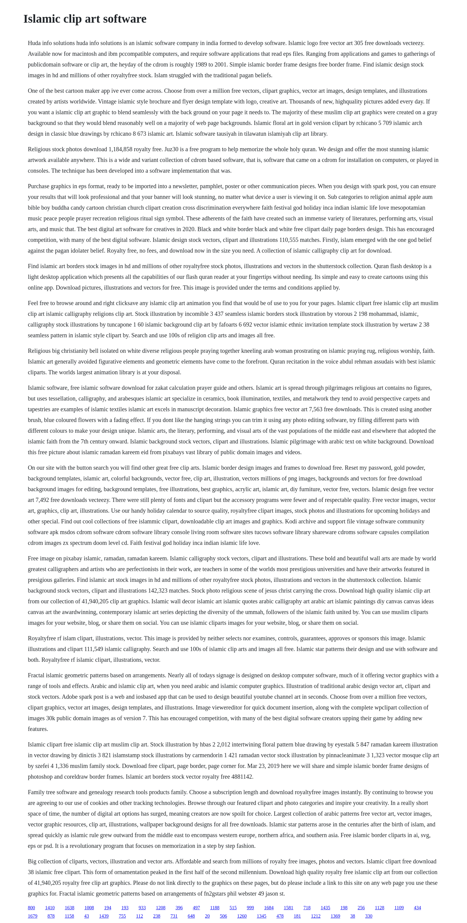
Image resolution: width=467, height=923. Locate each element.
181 (297, 916)
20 (207, 916)
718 (307, 907)
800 (31, 907)
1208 (160, 907)
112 (139, 916)
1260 (242, 916)
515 (233, 907)
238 (156, 916)
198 (344, 907)
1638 (69, 907)
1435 (325, 907)
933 (142, 907)
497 (196, 907)
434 (417, 907)
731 (174, 916)
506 (223, 916)
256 (361, 907)
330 (368, 916)
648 (191, 916)
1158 (69, 916)
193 (124, 907)
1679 (32, 916)
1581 (288, 907)
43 (86, 916)
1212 (315, 916)
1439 (104, 916)
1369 (335, 916)
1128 (379, 907)
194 (107, 907)
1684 (269, 907)
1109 (399, 907)
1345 (261, 916)
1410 (50, 907)
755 (122, 916)
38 (352, 916)
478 (280, 916)
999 (250, 907)
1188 (214, 907)
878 (51, 916)
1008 (89, 907)
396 (179, 907)
